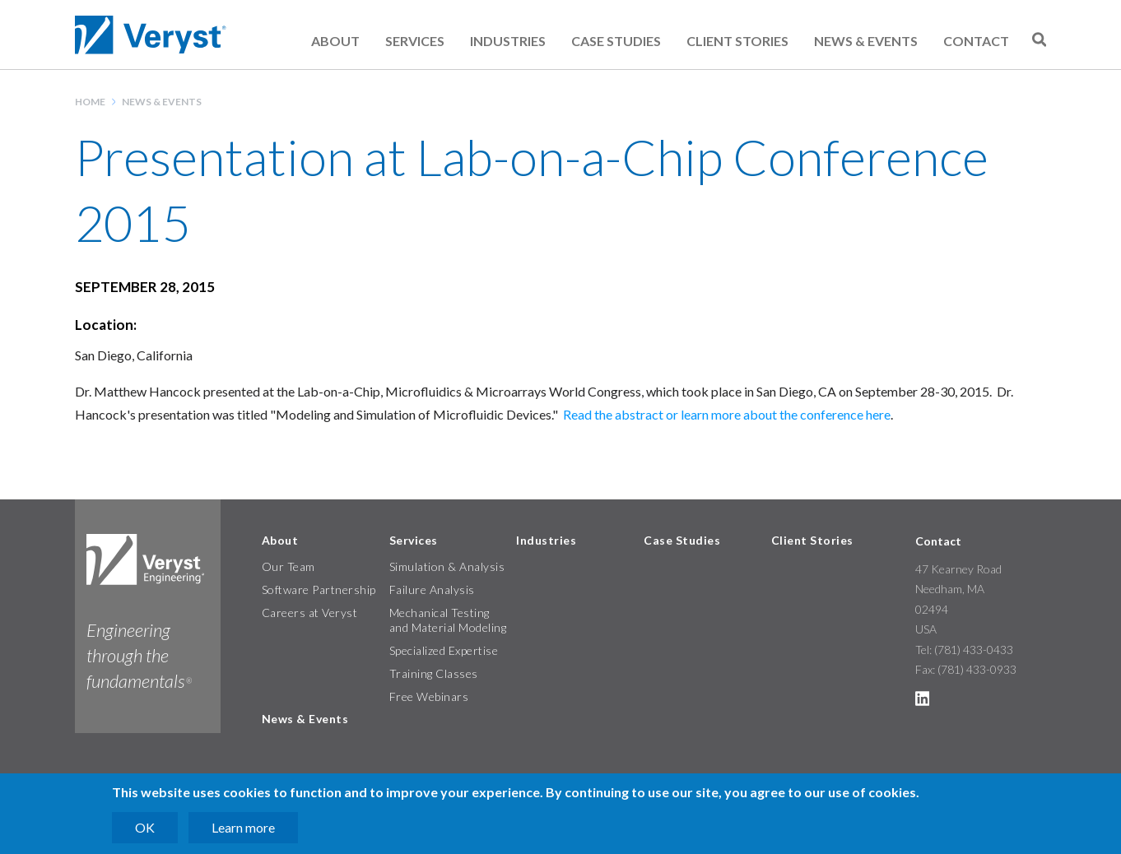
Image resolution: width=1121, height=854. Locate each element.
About (335, 41)
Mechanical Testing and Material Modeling (448, 620)
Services (414, 41)
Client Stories (737, 41)
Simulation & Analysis (447, 566)
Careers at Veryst (310, 613)
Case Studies (616, 41)
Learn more (243, 827)
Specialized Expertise (444, 650)
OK (145, 827)
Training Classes (433, 673)
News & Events (866, 41)
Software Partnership (319, 589)
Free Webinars (429, 696)
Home (90, 101)
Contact (976, 41)
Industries (508, 41)
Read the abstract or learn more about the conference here (727, 414)
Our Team (288, 566)
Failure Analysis (432, 589)
